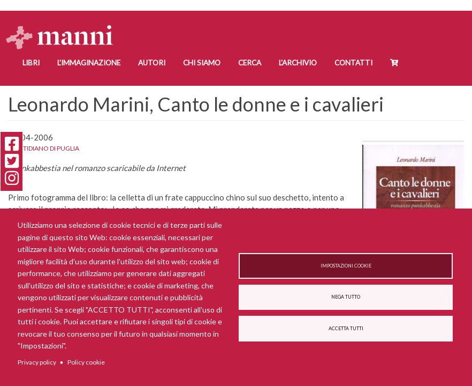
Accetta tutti (346, 328)
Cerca (249, 62)
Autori (151, 62)
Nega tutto (345, 297)
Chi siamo (201, 62)
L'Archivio (298, 62)
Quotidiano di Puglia (43, 148)
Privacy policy (37, 362)
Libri (31, 62)
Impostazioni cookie (346, 266)
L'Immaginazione (88, 62)
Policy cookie (86, 362)
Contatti (353, 62)
